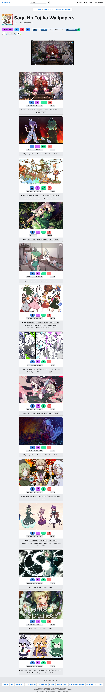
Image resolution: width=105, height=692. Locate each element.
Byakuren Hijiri (52, 540)
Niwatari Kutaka (57, 543)
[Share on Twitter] (17, 29)
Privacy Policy (20, 684)
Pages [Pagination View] (50, 29)
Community (88, 2)
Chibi (25, 670)
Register (100, 2)
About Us (5, 684)
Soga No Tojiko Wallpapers (63, 9)
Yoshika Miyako (31, 372)
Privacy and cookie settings (94, 684)
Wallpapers (11, 33)
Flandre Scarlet (30, 327)
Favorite (8, 29)
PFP (18, 33)
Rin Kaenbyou (28, 325)
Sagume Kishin (33, 540)
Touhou (43, 112)
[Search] (48, 2)
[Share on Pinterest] (22, 29)
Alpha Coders (5, 3)
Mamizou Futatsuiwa (45, 195)
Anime (39, 9)
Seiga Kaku (45, 198)
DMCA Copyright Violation (76, 684)
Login (95, 2)
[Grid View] (35, 30)
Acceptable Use (42, 684)
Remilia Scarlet (40, 327)
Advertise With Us (62, 684)
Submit (79, 2)
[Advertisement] (94, 94)
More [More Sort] (62, 29)
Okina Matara (40, 372)
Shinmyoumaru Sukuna (40, 325)
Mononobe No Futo (55, 109)
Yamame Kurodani (52, 325)
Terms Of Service (31, 684)
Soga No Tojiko (48, 9)
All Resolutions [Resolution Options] (71, 29)
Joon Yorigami (43, 540)
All (4, 33)
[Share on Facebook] (28, 29)
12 (43, 102)
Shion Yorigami (47, 543)
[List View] (39, 30)
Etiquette (51, 684)
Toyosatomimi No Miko (32, 109)
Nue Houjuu (37, 198)
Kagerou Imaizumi (54, 322)
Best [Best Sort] (56, 29)
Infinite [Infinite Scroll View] (44, 29)
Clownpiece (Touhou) (42, 322)
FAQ (12, 684)
